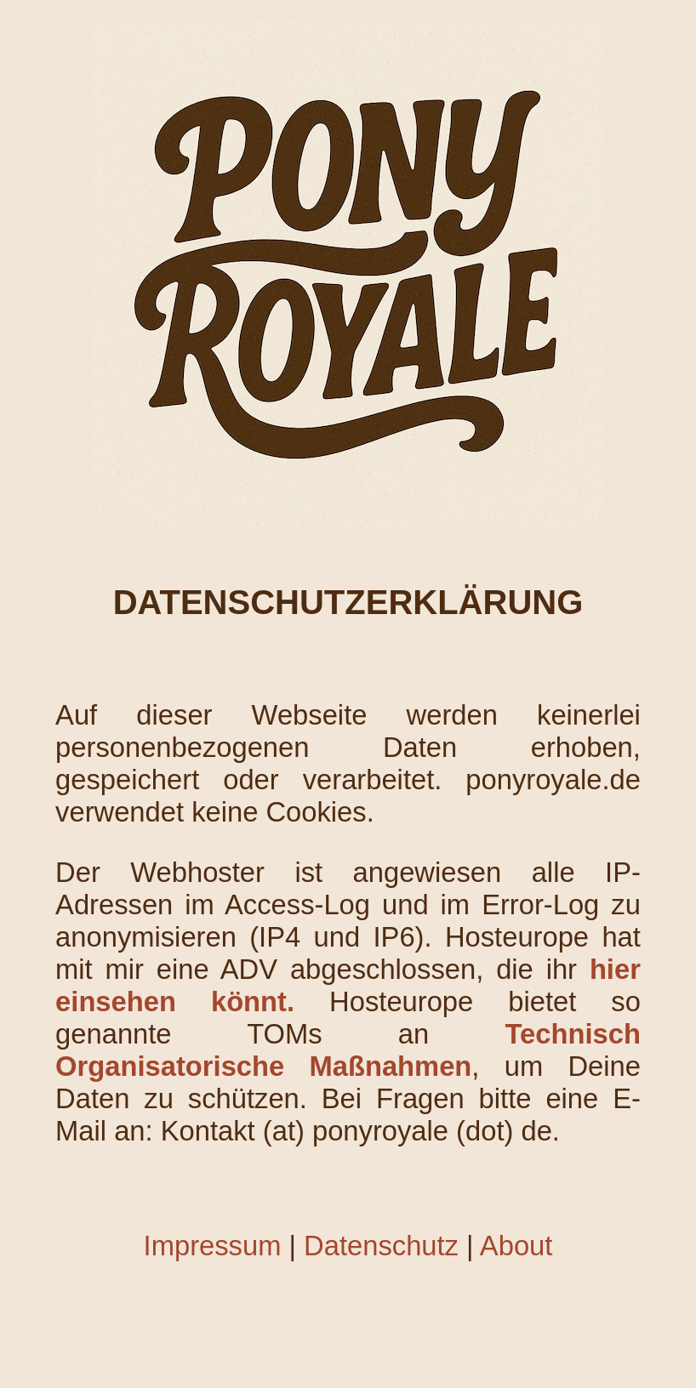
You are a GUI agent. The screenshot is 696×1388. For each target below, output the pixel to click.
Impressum (213, 1245)
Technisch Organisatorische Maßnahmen (348, 1050)
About (516, 1245)
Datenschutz (381, 1245)
